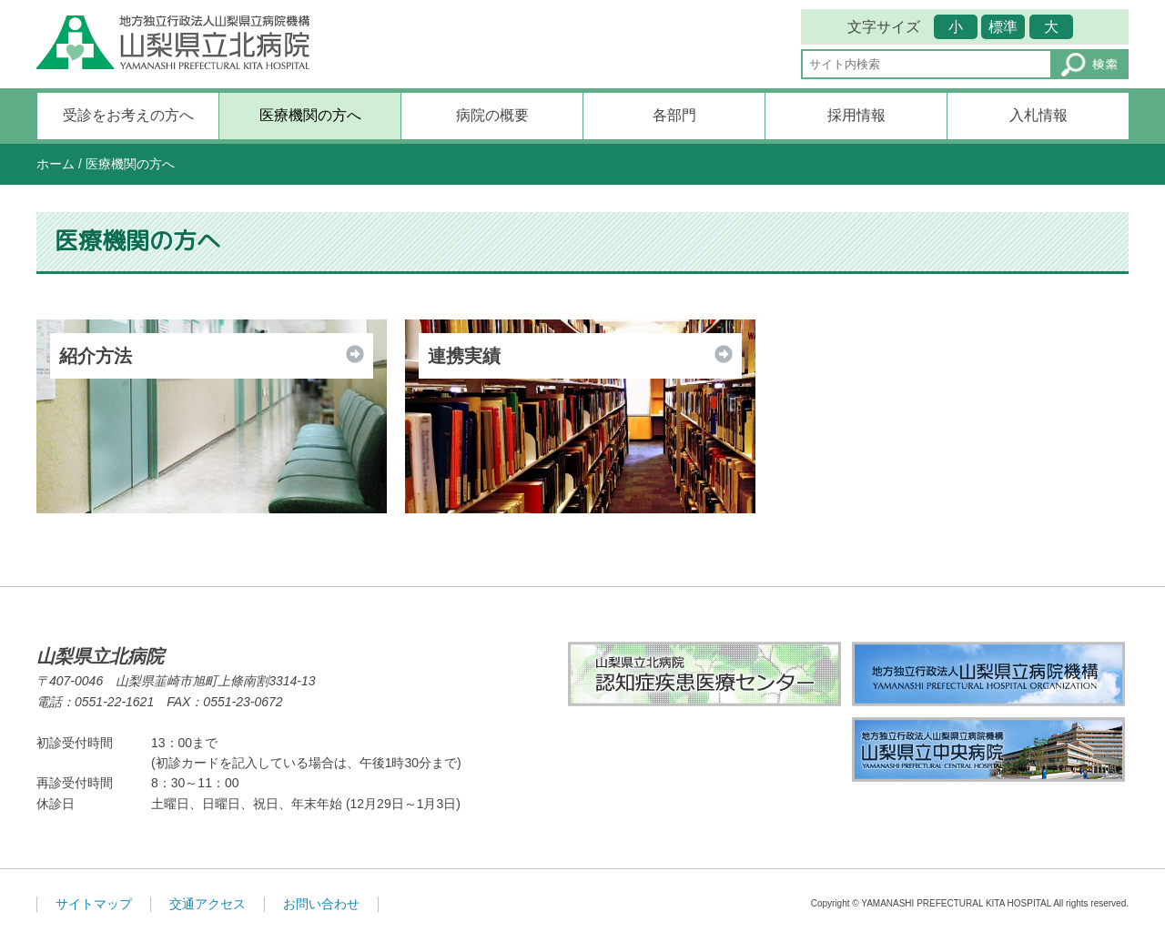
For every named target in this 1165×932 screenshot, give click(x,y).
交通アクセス (207, 904)
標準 (1003, 27)
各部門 (674, 115)
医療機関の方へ (310, 115)
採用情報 (856, 115)
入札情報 (1038, 115)
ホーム (55, 164)
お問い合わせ (321, 904)
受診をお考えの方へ (128, 115)
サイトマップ (94, 904)
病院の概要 (492, 115)
